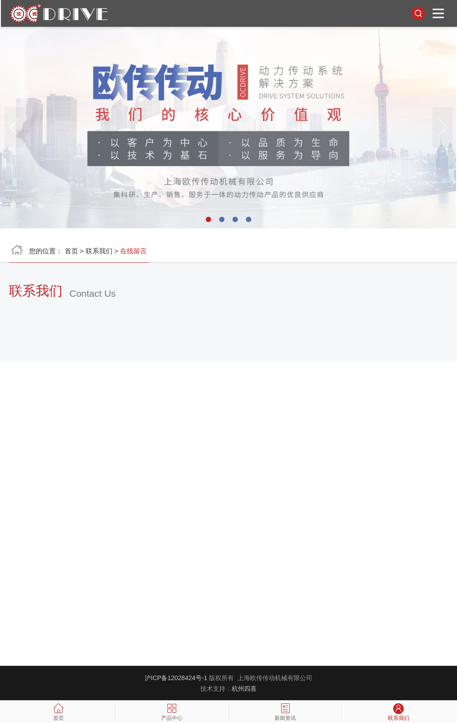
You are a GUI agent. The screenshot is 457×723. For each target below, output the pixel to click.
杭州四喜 (244, 688)
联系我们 (99, 252)
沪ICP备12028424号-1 (176, 677)
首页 (71, 252)
